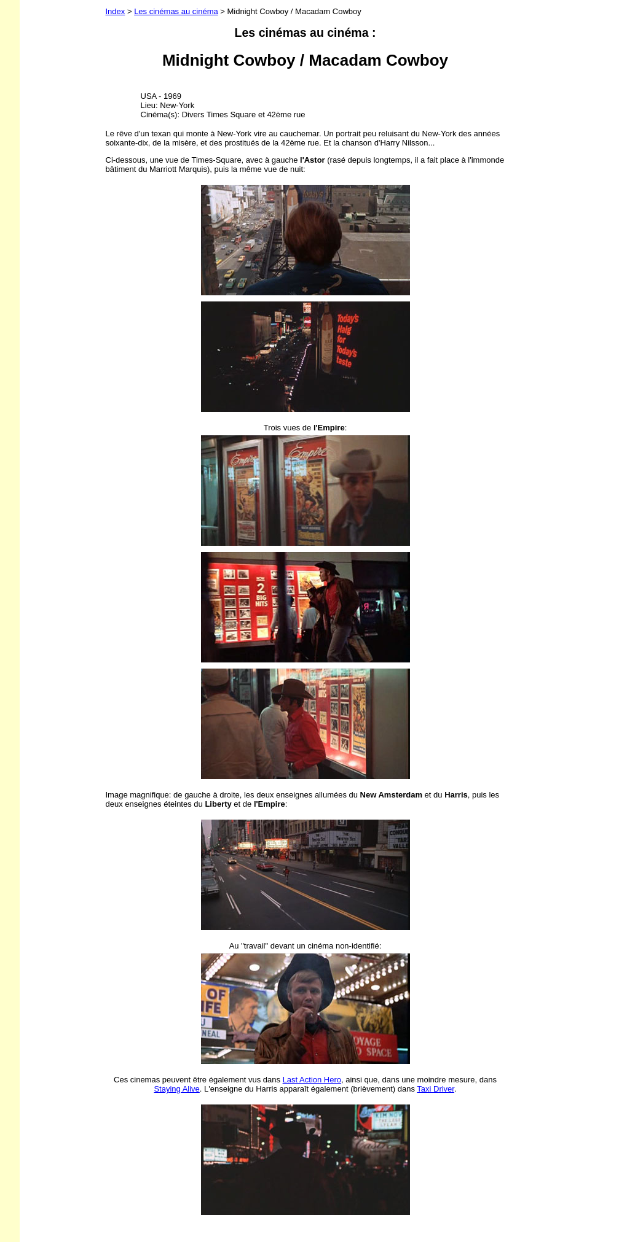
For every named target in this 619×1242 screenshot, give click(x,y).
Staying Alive (176, 1088)
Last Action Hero (312, 1079)
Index (115, 11)
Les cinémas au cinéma (176, 11)
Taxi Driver (435, 1088)
